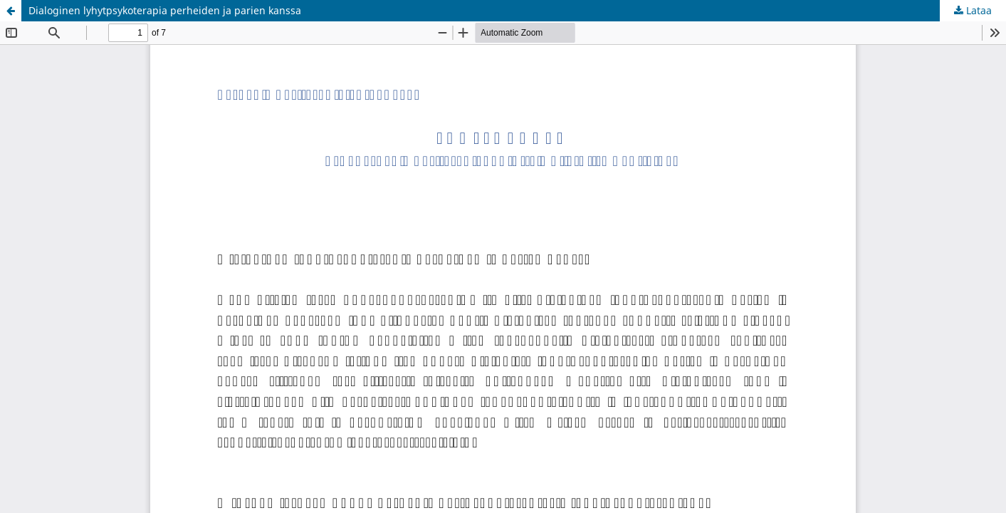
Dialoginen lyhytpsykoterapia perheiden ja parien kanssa (164, 10)
